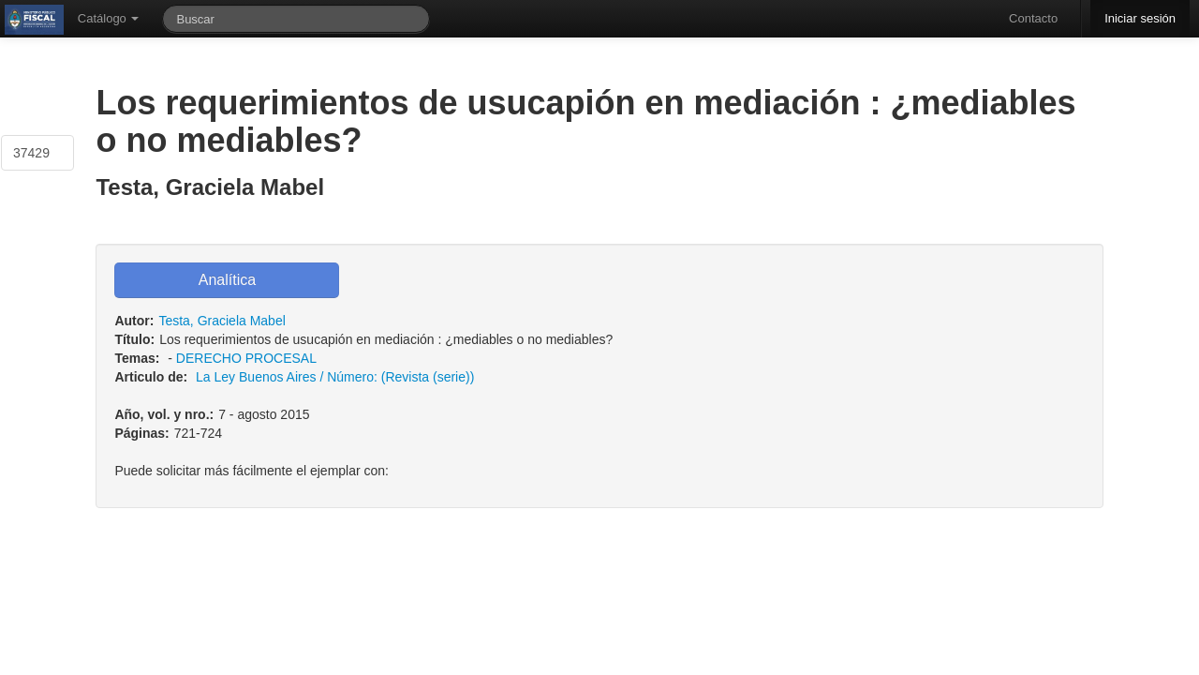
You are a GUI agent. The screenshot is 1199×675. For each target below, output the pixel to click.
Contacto (1033, 18)
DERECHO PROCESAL (246, 358)
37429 (31, 152)
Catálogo (109, 18)
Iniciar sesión (1140, 18)
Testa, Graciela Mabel (221, 320)
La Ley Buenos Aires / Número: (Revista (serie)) (335, 376)
